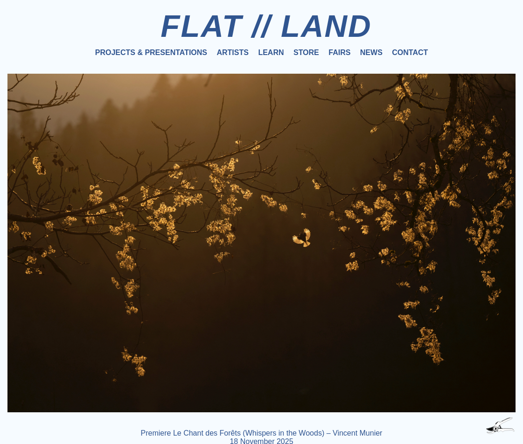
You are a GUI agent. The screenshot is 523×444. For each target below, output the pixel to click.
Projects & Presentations (151, 52)
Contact (410, 52)
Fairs (339, 52)
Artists (232, 52)
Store (306, 52)
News (371, 52)
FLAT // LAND (265, 25)
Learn (271, 52)
